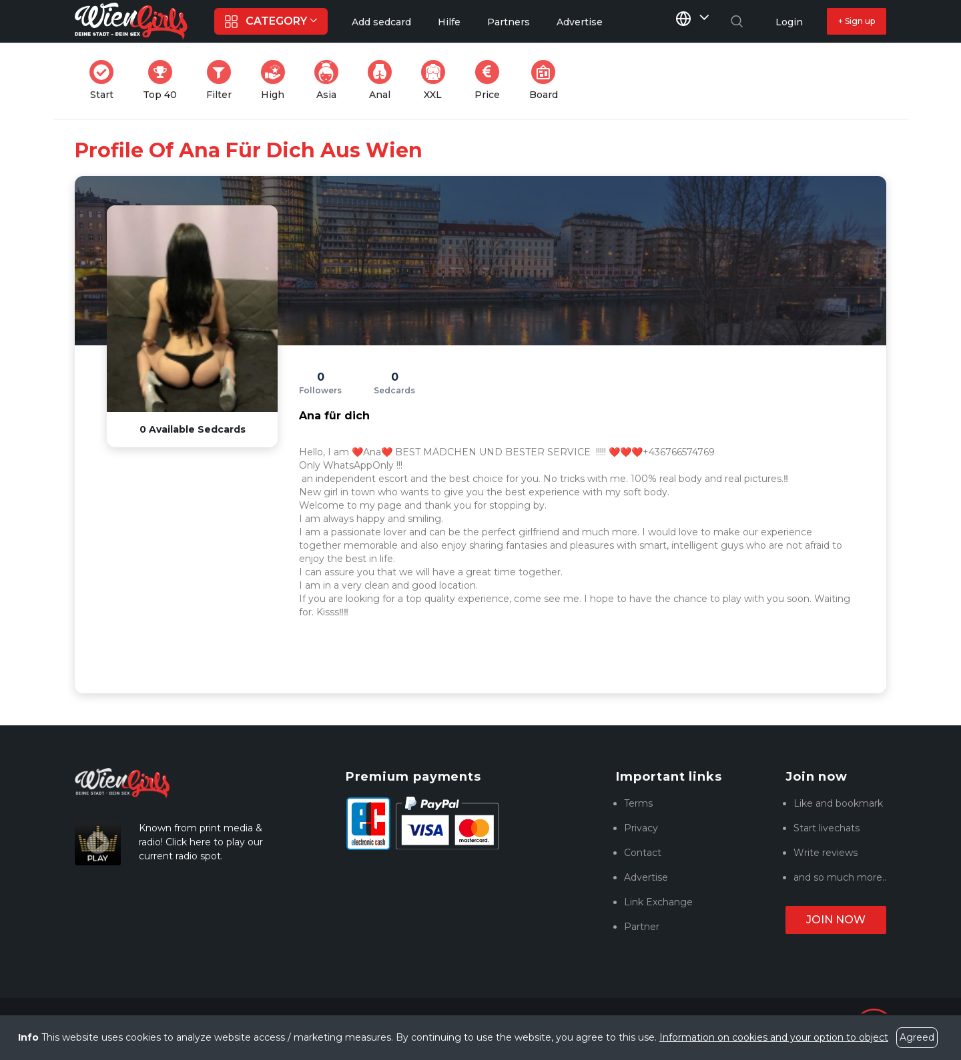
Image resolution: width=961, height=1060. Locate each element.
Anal (384, 80)
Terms (638, 803)
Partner (641, 927)
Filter (223, 80)
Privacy (641, 828)
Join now (836, 919)
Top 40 (164, 80)
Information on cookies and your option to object (773, 1037)
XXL (436, 80)
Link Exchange (658, 902)
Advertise (646, 877)
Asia (330, 80)
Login (789, 22)
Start (105, 80)
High (277, 80)
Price (491, 80)
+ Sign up (856, 21)
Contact (642, 853)
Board (547, 80)
